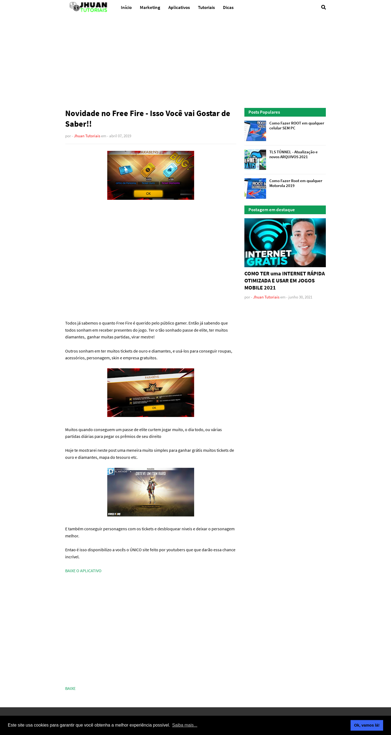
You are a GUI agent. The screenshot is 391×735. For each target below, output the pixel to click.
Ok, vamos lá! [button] (367, 725)
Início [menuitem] (126, 7)
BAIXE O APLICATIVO (83, 570)
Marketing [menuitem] (150, 7)
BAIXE (70, 688)
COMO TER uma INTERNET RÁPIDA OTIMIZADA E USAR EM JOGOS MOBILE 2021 (284, 280)
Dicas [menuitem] (228, 7)
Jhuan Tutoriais (87, 135)
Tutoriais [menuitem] (206, 7)
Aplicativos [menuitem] (179, 7)
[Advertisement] (195, 62)
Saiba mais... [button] (184, 725)
